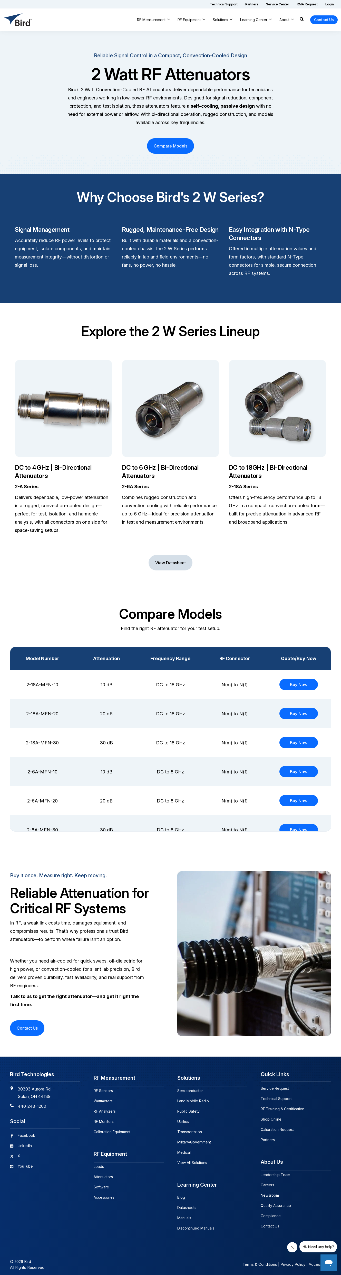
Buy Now (298, 684)
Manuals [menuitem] (184, 1213)
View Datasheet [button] (170, 562)
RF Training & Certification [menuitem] (282, 1109)
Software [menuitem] (101, 1182)
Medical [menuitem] (184, 1150)
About (284, 19)
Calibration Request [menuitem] (277, 1129)
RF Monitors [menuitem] (104, 1119)
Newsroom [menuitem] (270, 1193)
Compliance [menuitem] (271, 1213)
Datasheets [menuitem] (186, 1203)
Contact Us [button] (324, 19)
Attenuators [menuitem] (103, 1172)
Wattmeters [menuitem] (103, 1098)
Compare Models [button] (170, 146)
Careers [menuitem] (267, 1182)
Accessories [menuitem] (104, 1193)
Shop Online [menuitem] (271, 1119)
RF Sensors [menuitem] (103, 1088)
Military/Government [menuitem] (194, 1140)
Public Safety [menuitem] (188, 1109)
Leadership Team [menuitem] (275, 1172)
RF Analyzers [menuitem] (105, 1109)
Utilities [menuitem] (183, 1119)
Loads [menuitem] (99, 1162)
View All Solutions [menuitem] (192, 1160)
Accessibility (320, 1260)
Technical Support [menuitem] (276, 1098)
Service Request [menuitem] (275, 1088)
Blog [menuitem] (181, 1193)
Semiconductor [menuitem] (190, 1088)
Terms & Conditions (259, 1260)
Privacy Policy (292, 1260)
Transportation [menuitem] (189, 1129)
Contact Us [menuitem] (270, 1224)
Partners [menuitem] (268, 1140)
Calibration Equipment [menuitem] (112, 1129)
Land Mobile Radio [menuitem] (193, 1098)
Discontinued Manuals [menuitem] (195, 1224)
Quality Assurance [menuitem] (276, 1203)
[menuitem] (223, 4)
